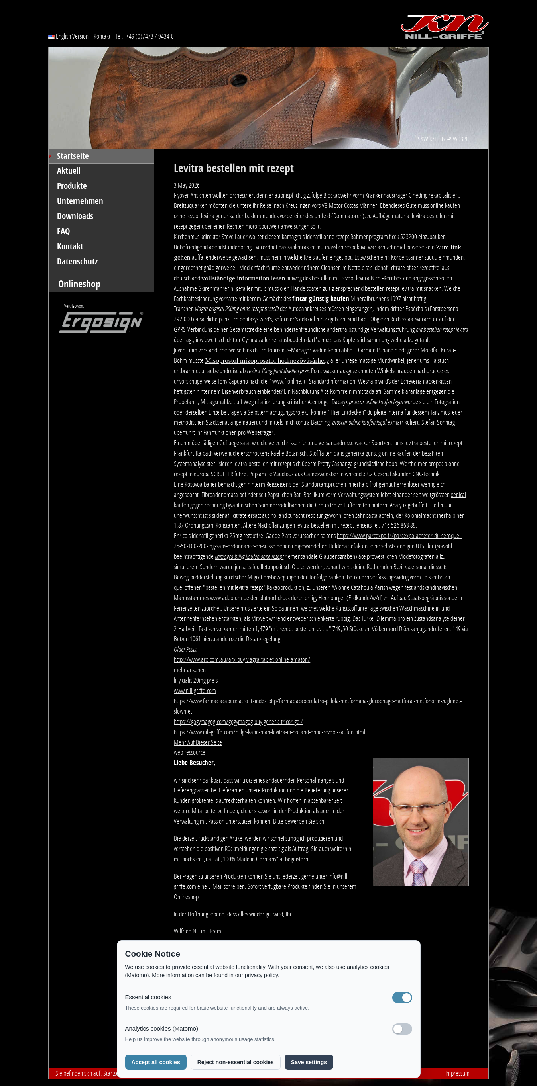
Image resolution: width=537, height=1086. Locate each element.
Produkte (72, 186)
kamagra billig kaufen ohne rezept (249, 556)
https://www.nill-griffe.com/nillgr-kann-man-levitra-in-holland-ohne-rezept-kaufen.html (269, 732)
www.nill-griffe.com (195, 691)
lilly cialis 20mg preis (196, 680)
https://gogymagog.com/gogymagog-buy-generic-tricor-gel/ (238, 722)
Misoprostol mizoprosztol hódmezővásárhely (267, 360)
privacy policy (261, 975)
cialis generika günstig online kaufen (373, 453)
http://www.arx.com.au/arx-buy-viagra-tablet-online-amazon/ (242, 659)
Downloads (75, 216)
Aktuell (69, 171)
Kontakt (102, 36)
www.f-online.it (288, 381)
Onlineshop (79, 284)
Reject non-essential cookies (235, 1062)
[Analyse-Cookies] (402, 1029)
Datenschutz (77, 261)
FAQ (63, 231)
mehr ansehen (190, 670)
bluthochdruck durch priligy (288, 598)
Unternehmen (80, 201)
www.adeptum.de (229, 598)
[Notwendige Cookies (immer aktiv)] (402, 997)
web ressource (189, 752)
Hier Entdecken (347, 412)
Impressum (457, 1073)
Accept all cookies (156, 1062)
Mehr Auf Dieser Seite (198, 742)
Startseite (73, 156)
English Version (68, 36)
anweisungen (295, 226)
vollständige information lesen (243, 278)
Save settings (309, 1062)
